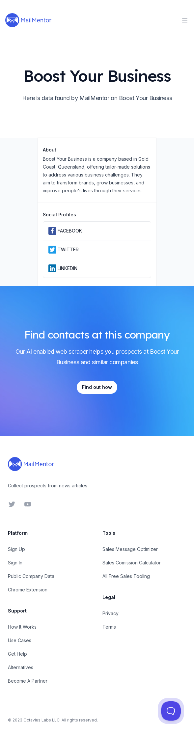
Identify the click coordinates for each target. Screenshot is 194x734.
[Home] (28, 20)
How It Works (22, 627)
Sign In (15, 562)
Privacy (110, 613)
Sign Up (16, 549)
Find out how (97, 387)
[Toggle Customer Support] (170, 710)
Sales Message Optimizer (130, 549)
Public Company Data (31, 576)
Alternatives (20, 667)
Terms (109, 627)
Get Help (17, 654)
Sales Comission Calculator (131, 562)
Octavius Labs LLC (41, 720)
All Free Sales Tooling (126, 576)
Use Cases (19, 640)
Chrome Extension (27, 589)
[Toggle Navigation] (185, 20)
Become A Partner (27, 681)
